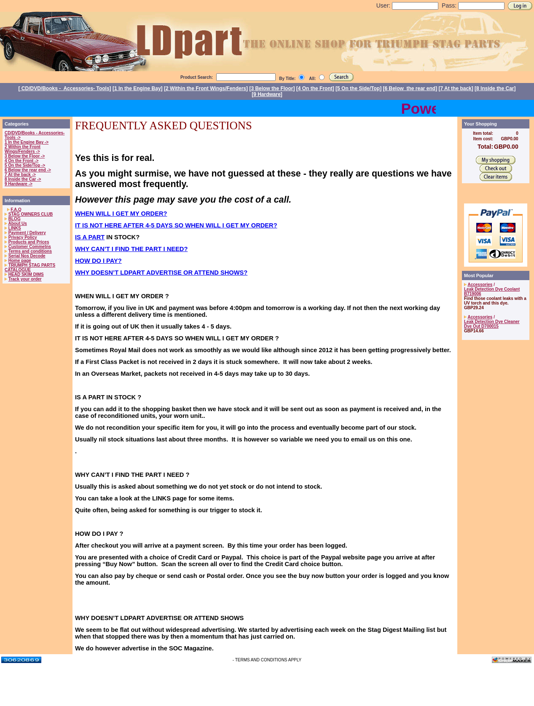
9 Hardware (267, 94)
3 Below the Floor (272, 88)
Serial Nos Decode (27, 256)
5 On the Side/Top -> (25, 165)
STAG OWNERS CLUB (30, 214)
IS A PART (90, 237)
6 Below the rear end (410, 88)
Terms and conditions (30, 251)
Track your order (25, 279)
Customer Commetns (29, 246)
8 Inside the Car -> (23, 179)
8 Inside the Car (495, 88)
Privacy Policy (22, 237)
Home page (19, 260)
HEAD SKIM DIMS (26, 274)
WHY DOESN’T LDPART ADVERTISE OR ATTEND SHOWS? (161, 272)
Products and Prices (28, 242)
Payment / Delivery (27, 232)
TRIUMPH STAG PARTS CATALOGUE (30, 267)
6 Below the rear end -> (28, 170)
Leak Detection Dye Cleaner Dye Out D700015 (492, 324)
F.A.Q (16, 209)
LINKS (14, 228)
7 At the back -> (20, 174)
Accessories (479, 284)
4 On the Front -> (21, 160)
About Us (17, 223)
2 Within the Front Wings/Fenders (206, 88)
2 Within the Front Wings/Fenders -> (22, 149)
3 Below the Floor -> (25, 156)
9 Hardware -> (18, 184)
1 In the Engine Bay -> (26, 142)
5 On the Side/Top (358, 88)
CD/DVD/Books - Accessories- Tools (65, 88)
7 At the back (456, 88)
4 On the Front (315, 88)
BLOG (14, 219)
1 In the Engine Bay (137, 88)
